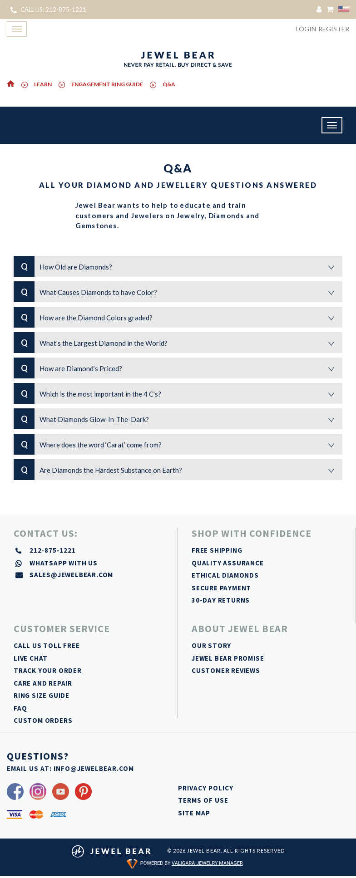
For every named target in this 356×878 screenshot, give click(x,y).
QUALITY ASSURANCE (228, 563)
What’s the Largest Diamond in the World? (178, 342)
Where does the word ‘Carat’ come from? (178, 444)
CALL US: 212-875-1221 (48, 9)
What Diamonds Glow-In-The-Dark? (178, 418)
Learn (43, 84)
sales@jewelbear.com (71, 574)
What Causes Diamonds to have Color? (178, 291)
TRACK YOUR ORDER (48, 670)
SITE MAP (194, 813)
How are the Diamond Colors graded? (178, 317)
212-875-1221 (53, 550)
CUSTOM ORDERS (43, 720)
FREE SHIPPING (217, 550)
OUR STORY (211, 645)
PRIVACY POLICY (205, 788)
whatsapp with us (64, 563)
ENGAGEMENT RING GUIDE (107, 84)
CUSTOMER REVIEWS (226, 670)
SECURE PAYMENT (221, 588)
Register (333, 29)
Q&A (169, 84)
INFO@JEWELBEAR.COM (94, 768)
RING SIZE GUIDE (41, 695)
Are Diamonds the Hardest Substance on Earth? (178, 469)
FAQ (20, 708)
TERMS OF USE (203, 800)
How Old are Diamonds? (178, 266)
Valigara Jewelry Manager (207, 863)
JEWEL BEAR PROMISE (228, 658)
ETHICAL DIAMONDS (225, 575)
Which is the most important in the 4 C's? (178, 393)
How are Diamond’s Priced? (178, 368)
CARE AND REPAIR (43, 683)
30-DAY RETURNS (221, 600)
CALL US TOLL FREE (47, 645)
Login (306, 29)
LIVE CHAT (31, 658)
